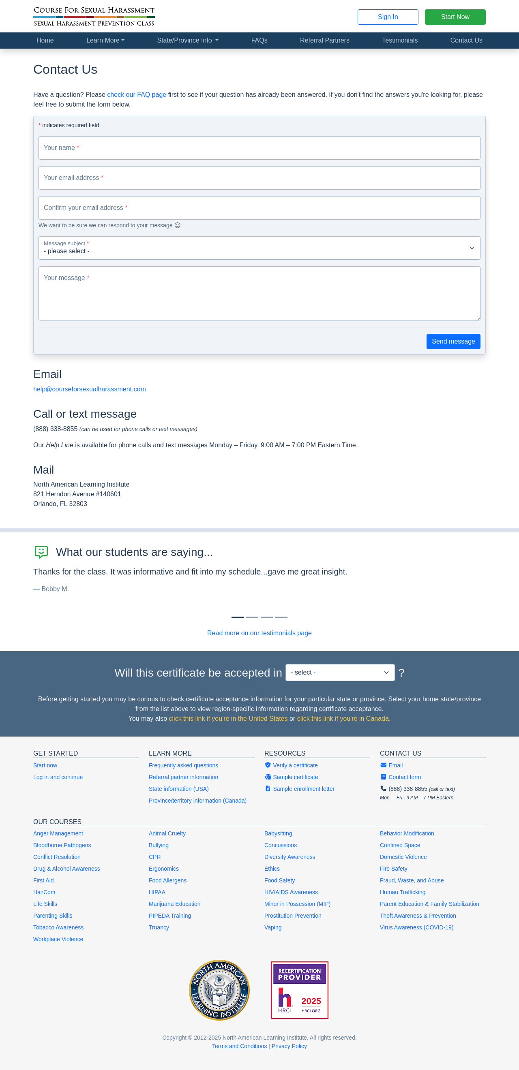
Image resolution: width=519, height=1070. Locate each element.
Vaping (273, 927)
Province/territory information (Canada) (198, 800)
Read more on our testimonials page (259, 633)
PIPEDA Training (170, 915)
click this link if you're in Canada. (344, 718)
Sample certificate (291, 777)
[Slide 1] (252, 617)
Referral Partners (325, 40)
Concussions (280, 845)
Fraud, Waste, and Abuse (412, 880)
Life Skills (45, 904)
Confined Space (400, 845)
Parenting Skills (53, 915)
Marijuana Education (175, 904)
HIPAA (157, 892)
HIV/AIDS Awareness (291, 892)
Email (391, 765)
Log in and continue (58, 777)
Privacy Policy (289, 1046)
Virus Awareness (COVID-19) (417, 927)
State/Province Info (185, 40)
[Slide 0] (238, 617)
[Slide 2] (267, 617)
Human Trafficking (403, 892)
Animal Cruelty (167, 833)
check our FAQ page (136, 94)
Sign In (388, 16)
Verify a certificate (291, 765)
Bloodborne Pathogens (62, 845)
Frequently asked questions (183, 765)
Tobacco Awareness (58, 927)
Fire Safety (393, 868)
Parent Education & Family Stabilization (429, 904)
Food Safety (279, 880)
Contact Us (466, 40)
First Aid (43, 880)
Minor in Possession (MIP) (297, 904)
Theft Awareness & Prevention (418, 915)
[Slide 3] (281, 617)
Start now (45, 765)
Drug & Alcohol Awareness (66, 868)
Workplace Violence (58, 939)
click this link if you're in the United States (228, 718)
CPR (155, 857)
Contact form (400, 777)
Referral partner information (183, 777)
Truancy (159, 927)
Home (45, 40)
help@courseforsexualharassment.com (89, 389)
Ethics (272, 868)
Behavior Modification (407, 833)
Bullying (159, 845)
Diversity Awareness (289, 857)
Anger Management (58, 833)
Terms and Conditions (239, 1046)
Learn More (103, 40)
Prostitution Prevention (293, 915)
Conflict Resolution (57, 857)
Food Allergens (168, 880)
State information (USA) (179, 789)
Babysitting (278, 833)
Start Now (455, 16)
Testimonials (400, 40)
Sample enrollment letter (299, 789)
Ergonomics (164, 868)
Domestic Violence (403, 857)
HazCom (44, 892)
